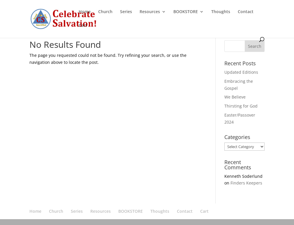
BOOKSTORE (185, 12)
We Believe (235, 97)
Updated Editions (241, 72)
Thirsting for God (241, 106)
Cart (83, 25)
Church (105, 12)
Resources (150, 12)
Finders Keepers (246, 183)
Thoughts (220, 12)
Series (126, 12)
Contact (245, 12)
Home (85, 12)
